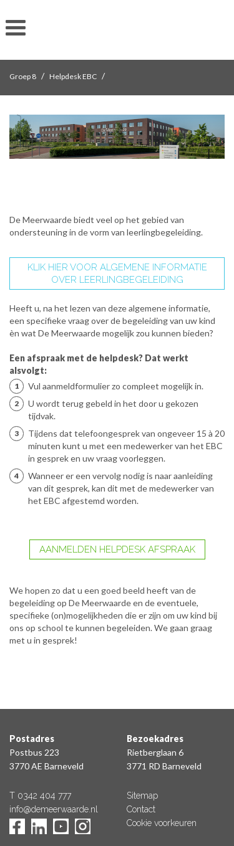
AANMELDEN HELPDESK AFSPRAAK (117, 549)
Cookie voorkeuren (162, 823)
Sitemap (142, 796)
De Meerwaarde (117, 32)
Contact (141, 809)
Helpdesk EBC (73, 76)
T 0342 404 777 (40, 796)
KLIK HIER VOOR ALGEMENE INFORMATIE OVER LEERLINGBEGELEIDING (117, 273)
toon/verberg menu (15, 28)
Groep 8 (22, 76)
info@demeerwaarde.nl (53, 809)
